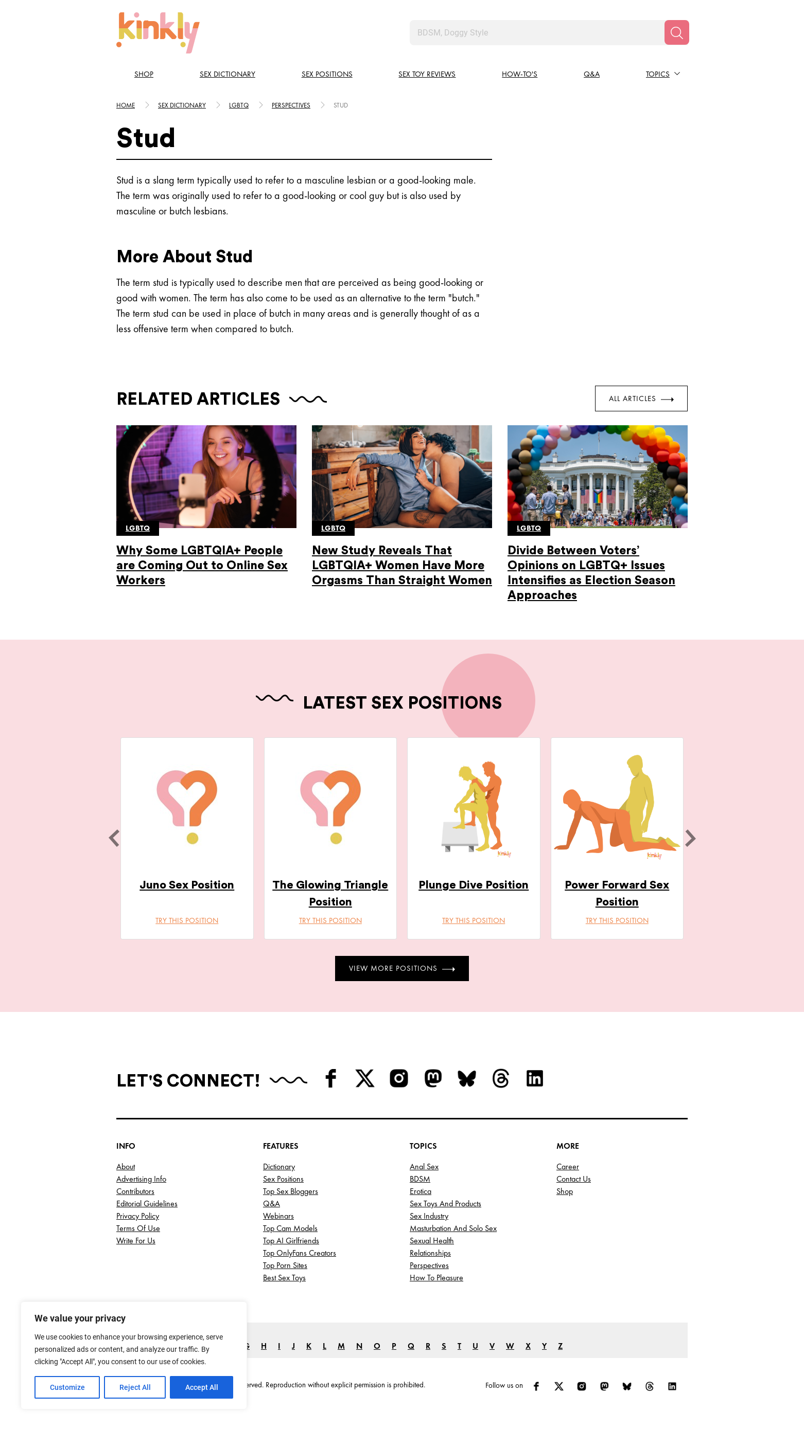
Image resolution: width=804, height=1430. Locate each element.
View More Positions (402, 968)
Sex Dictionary (227, 74)
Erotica (420, 1191)
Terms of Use (138, 1228)
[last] (113, 838)
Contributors (135, 1191)
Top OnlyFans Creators (299, 1252)
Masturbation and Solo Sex (453, 1228)
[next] (690, 838)
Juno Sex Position (186, 885)
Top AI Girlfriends (291, 1240)
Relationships (430, 1252)
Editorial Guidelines (147, 1203)
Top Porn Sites (285, 1265)
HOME (125, 105)
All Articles (641, 398)
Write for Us (135, 1240)
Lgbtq (239, 105)
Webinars (278, 1215)
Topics (658, 74)
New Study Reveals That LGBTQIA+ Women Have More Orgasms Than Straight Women (402, 565)
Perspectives (291, 105)
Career (567, 1166)
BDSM (420, 1178)
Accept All (201, 1387)
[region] (134, 1355)
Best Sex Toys (284, 1277)
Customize (67, 1387)
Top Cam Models (290, 1228)
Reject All (135, 1387)
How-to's (519, 74)
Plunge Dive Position (473, 885)
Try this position (186, 920)
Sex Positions (327, 74)
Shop (143, 74)
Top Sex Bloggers (290, 1191)
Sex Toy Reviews (427, 74)
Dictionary (279, 1166)
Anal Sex (424, 1166)
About (125, 1166)
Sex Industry (429, 1215)
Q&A (592, 74)
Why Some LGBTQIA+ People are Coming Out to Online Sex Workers (202, 565)
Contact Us (573, 1178)
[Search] (677, 32)
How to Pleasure (436, 1277)
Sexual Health (432, 1240)
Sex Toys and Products (445, 1203)
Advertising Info (141, 1178)
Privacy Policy (137, 1215)
